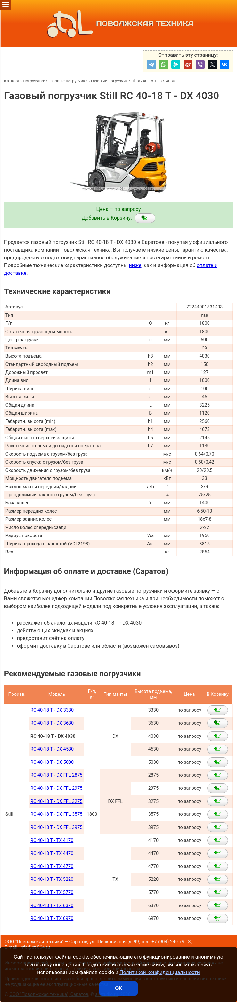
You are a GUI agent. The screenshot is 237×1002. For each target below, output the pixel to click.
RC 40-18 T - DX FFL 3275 (56, 801)
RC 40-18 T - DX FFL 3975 (56, 827)
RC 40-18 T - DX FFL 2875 (56, 775)
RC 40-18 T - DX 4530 (52, 749)
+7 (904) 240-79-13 (171, 942)
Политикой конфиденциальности (159, 972)
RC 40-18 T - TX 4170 (51, 840)
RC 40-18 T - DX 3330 (52, 710)
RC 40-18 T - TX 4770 (51, 866)
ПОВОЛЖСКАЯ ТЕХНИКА (119, 24)
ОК (118, 988)
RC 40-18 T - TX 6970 (51, 918)
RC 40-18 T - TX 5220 (51, 879)
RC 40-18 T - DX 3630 (52, 723)
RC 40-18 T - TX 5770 (51, 892)
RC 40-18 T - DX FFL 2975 (56, 788)
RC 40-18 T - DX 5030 (52, 762)
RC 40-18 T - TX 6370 (51, 905)
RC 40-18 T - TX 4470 (51, 853)
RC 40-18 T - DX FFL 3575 (56, 814)
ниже (135, 265)
